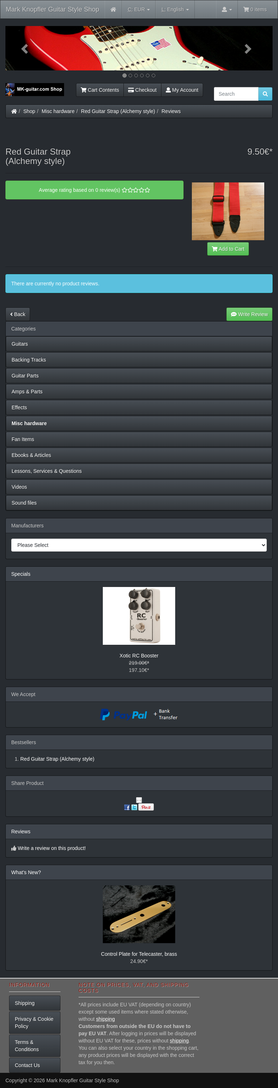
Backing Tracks (29, 360)
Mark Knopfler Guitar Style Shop (52, 9)
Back (17, 314)
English (175, 10)
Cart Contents (100, 90)
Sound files (24, 503)
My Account (182, 90)
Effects (19, 407)
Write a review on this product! (52, 848)
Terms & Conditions (27, 1045)
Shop (29, 111)
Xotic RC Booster (138, 656)
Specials (20, 574)
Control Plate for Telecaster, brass (139, 954)
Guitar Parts (25, 376)
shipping (105, 1019)
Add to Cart (228, 249)
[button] (25, 48)
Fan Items (23, 439)
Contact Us (27, 1065)
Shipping (25, 1003)
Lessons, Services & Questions (47, 471)
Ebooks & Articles (31, 455)
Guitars (20, 344)
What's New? (26, 872)
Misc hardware (58, 111)
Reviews (171, 111)
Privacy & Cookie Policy (34, 1022)
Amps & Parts (27, 391)
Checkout (142, 90)
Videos (19, 487)
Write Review (249, 314)
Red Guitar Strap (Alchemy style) (118, 111)
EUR (139, 10)
